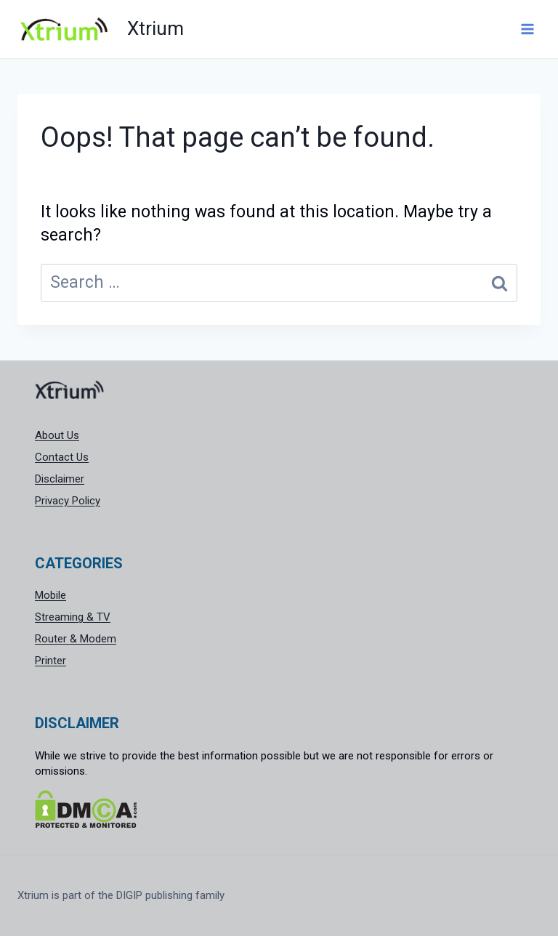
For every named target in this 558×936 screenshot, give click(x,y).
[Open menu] (527, 28)
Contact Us (62, 457)
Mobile (50, 595)
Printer (50, 660)
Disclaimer (59, 478)
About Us (57, 435)
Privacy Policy (67, 500)
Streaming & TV (72, 617)
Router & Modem (75, 638)
